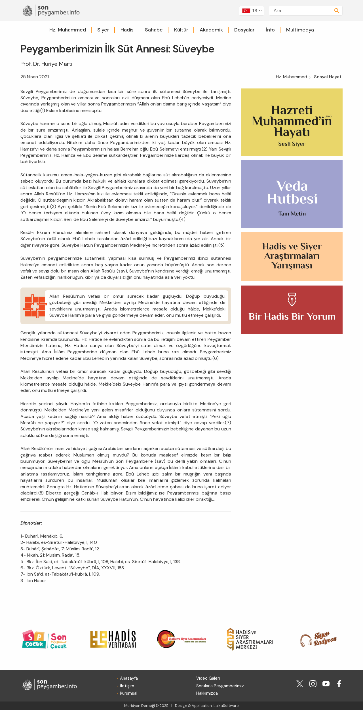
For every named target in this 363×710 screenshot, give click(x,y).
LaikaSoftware (226, 705)
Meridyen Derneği (139, 705)
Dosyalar (244, 29)
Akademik (211, 29)
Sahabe (154, 29)
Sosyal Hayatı (328, 77)
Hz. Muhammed (67, 29)
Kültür (181, 29)
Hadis (127, 29)
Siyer (103, 29)
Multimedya (300, 29)
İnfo (270, 29)
